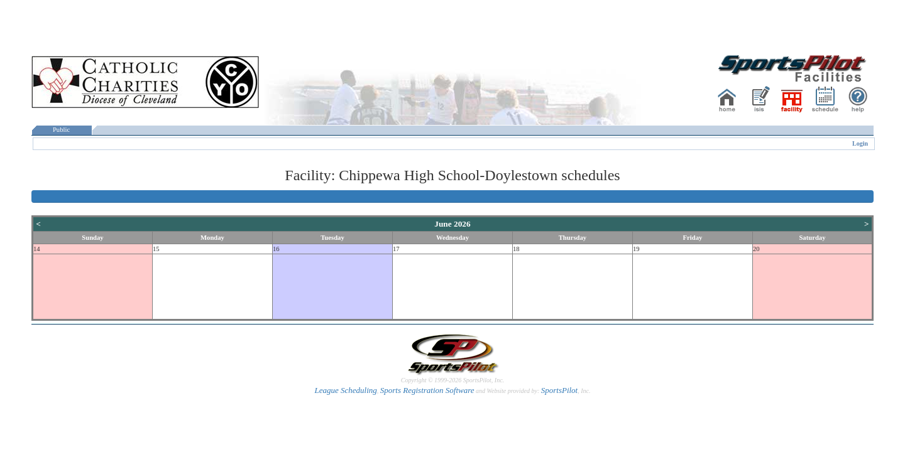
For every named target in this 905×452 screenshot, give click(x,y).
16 (276, 248)
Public (62, 129)
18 (516, 248)
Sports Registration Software (427, 390)
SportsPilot (559, 390)
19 (636, 248)
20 (756, 248)
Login (860, 143)
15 (156, 248)
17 (396, 248)
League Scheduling (345, 390)
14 (36, 248)
